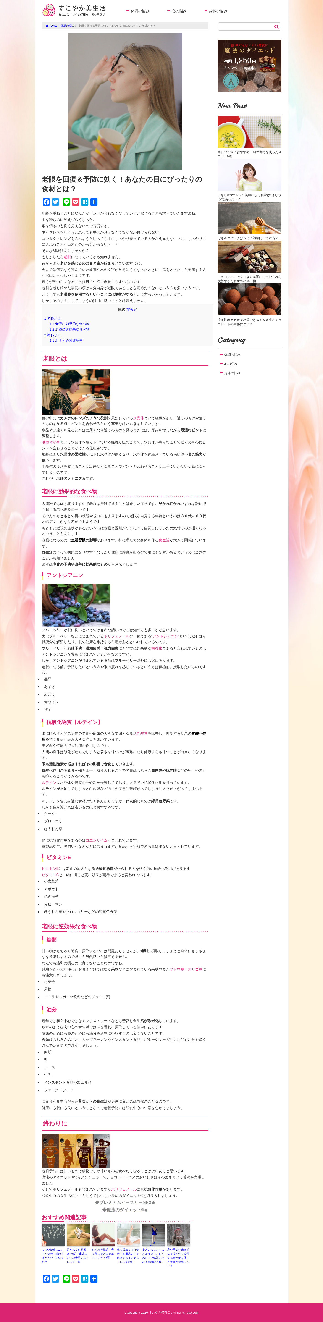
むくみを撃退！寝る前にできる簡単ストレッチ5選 (103, 1253)
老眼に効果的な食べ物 (69, 324)
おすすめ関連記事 (65, 340)
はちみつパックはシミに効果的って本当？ (248, 238)
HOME (51, 25)
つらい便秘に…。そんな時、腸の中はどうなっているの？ (53, 1256)
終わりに (52, 335)
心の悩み (179, 11)
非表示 (131, 309)
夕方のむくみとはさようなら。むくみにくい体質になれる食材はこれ (153, 1256)
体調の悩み (140, 11)
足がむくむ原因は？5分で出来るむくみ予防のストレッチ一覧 (78, 1256)
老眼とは (52, 318)
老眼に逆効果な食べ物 (69, 329)
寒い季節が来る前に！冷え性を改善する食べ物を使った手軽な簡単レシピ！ (178, 1258)
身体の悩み (218, 11)
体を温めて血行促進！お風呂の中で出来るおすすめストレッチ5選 (128, 1256)
